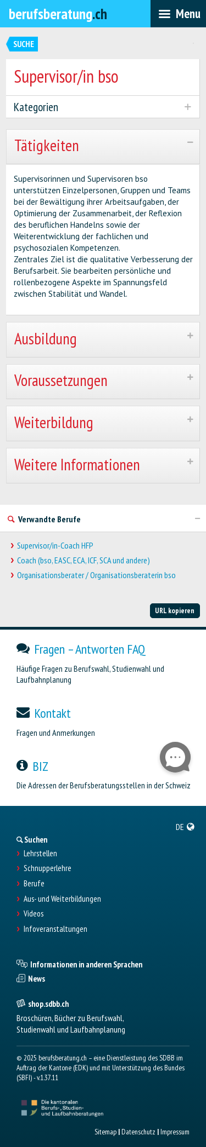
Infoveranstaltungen (55, 929)
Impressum (175, 1132)
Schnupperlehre (47, 868)
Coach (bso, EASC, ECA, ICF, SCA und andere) (83, 560)
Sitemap (105, 1132)
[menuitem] (185, 826)
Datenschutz (138, 1132)
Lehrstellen (40, 853)
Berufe (34, 884)
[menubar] (178, 13)
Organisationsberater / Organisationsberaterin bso (96, 575)
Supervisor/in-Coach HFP (55, 545)
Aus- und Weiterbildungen (62, 899)
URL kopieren (174, 610)
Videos (33, 914)
